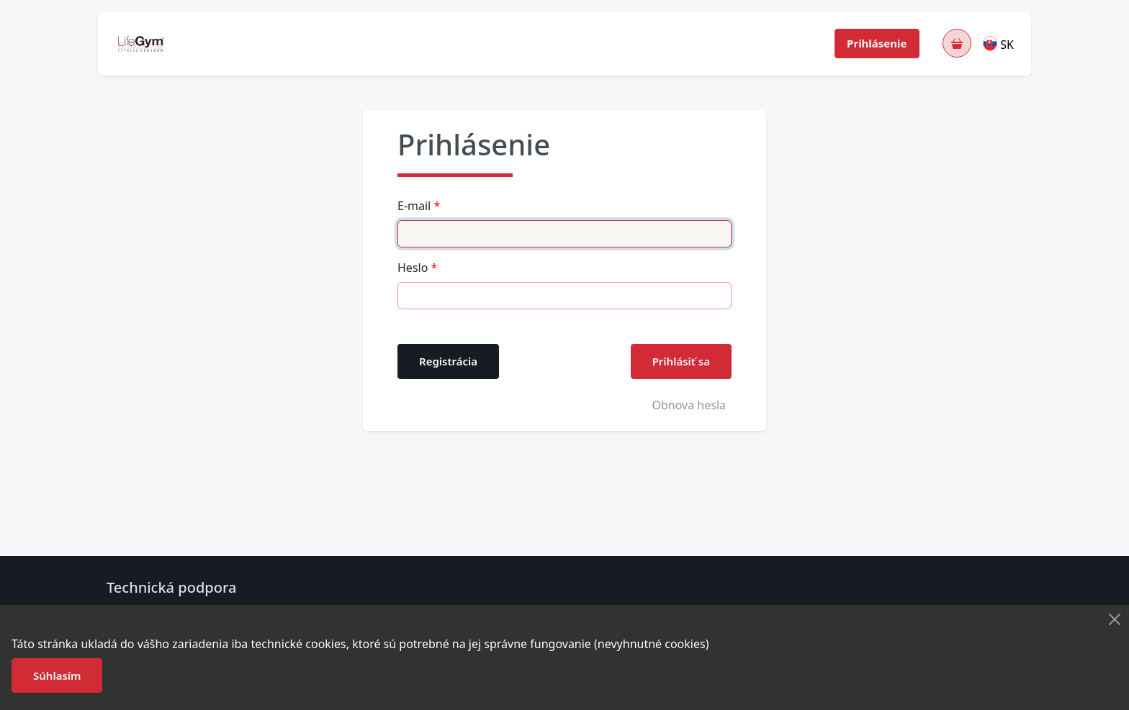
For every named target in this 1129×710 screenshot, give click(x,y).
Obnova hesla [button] (689, 405)
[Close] (1114, 619)
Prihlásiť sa (681, 361)
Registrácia (448, 361)
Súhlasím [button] (57, 675)
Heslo (412, 268)
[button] (999, 43)
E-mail (414, 206)
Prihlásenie (877, 43)
